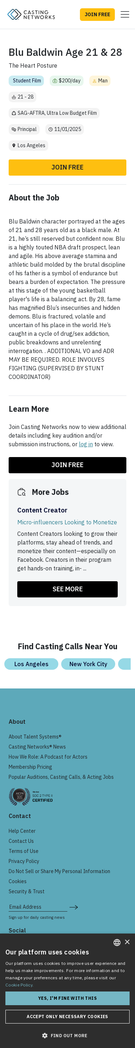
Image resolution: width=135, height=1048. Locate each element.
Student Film (27, 80)
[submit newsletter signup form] (73, 907)
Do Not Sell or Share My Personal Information (59, 871)
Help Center (22, 831)
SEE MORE (68, 589)
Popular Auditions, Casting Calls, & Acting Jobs (61, 777)
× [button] (127, 942)
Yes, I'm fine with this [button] (67, 998)
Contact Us (21, 841)
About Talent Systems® (35, 736)
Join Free (67, 167)
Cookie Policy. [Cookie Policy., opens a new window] (19, 985)
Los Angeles (31, 664)
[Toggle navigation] (123, 14)
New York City (88, 664)
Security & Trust (27, 891)
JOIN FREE (97, 14)
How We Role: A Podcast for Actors (48, 757)
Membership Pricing (30, 767)
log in (86, 444)
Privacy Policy (24, 861)
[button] (67, 1035)
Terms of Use (24, 851)
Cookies (18, 881)
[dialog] (67, 991)
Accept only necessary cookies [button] (67, 1016)
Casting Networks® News (37, 747)
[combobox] (117, 942)
